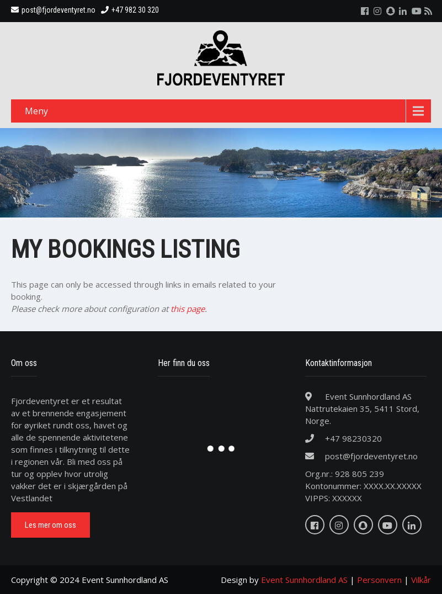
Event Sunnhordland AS (304, 579)
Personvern (379, 579)
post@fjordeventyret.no (53, 10)
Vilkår (421, 579)
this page (188, 308)
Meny (36, 111)
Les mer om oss (50, 525)
